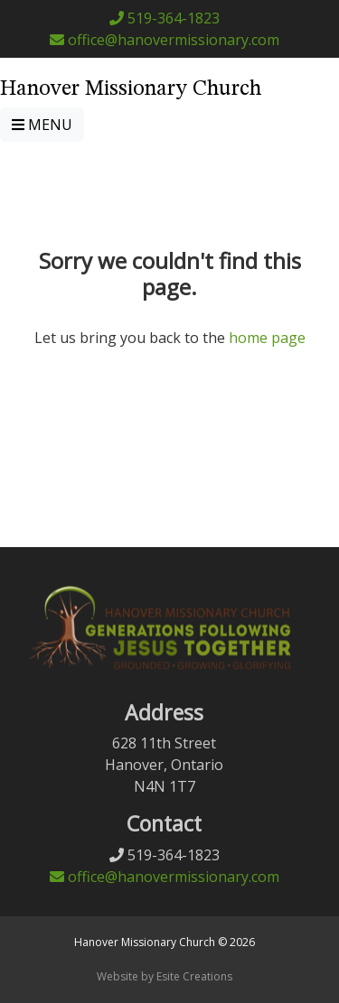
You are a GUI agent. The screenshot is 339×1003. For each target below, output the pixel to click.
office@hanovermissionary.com (164, 40)
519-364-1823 (164, 18)
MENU (42, 125)
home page (267, 338)
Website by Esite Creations (164, 976)
